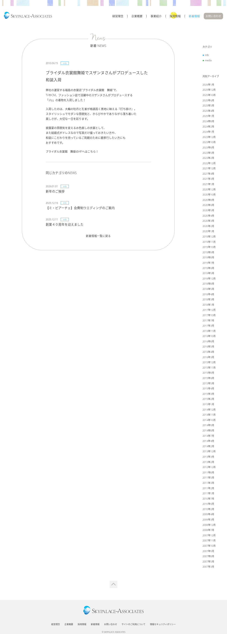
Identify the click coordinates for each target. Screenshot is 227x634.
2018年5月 (208, 289)
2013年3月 (208, 457)
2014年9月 (208, 425)
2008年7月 (208, 530)
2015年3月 (208, 394)
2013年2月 (208, 462)
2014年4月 (208, 441)
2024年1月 (208, 132)
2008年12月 (209, 525)
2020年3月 (208, 221)
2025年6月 (208, 100)
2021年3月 (208, 179)
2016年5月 (208, 347)
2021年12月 (209, 169)
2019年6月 (208, 268)
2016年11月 (209, 331)
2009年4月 (208, 515)
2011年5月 (208, 478)
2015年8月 (208, 373)
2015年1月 (208, 405)
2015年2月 (208, 399)
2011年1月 (208, 494)
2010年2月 (208, 509)
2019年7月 (208, 263)
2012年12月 (209, 467)
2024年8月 (208, 122)
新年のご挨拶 (55, 192)
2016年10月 (209, 336)
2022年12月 (209, 163)
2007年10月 (209, 546)
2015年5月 (208, 383)
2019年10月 (209, 247)
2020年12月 (209, 190)
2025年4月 (208, 111)
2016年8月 (208, 342)
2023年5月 (208, 153)
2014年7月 (208, 436)
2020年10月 (209, 195)
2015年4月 (208, 389)
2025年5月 (208, 106)
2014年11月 (209, 415)
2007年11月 (209, 541)
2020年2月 (208, 226)
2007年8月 (208, 557)
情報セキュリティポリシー (163, 622)
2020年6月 (208, 205)
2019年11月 (209, 242)
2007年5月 (208, 562)
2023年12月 (209, 137)
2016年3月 (208, 357)
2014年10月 (209, 420)
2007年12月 (209, 535)
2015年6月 (208, 378)
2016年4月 (208, 352)
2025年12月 (209, 90)
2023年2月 (208, 158)
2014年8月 (208, 431)
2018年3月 (208, 300)
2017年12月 (209, 310)
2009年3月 (208, 520)
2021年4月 (208, 174)
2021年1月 (208, 184)
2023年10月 (209, 142)
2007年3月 (208, 567)
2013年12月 (209, 452)
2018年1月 (208, 305)
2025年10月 (209, 95)
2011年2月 (208, 488)
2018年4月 (208, 294)
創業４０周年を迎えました (65, 225)
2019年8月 (208, 258)
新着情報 (194, 17)
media (208, 60)
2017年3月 (208, 326)
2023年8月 (208, 148)
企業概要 (136, 17)
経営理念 (117, 17)
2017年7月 (208, 321)
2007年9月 (208, 551)
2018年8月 (208, 284)
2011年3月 (208, 483)
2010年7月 (208, 499)
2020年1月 (208, 232)
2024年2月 (208, 127)
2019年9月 (208, 252)
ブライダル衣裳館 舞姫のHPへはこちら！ (72, 152)
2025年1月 (208, 116)
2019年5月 (208, 274)
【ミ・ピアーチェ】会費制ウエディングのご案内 (80, 208)
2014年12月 (209, 410)
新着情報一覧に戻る (98, 236)
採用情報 (175, 17)
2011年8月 (208, 473)
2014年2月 (208, 446)
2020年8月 (208, 200)
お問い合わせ (213, 17)
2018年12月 (209, 279)
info (207, 55)
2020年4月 (208, 216)
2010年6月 (208, 504)
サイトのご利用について (133, 622)
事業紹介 (156, 17)
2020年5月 (208, 211)
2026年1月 (208, 85)
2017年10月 (209, 315)
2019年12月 (209, 237)
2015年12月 (209, 363)
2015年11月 (209, 368)
